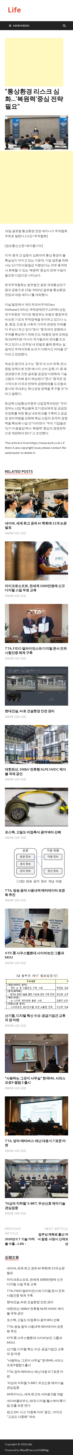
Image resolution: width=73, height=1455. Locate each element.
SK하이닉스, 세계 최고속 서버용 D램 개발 (35, 1394)
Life (14, 10)
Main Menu (21, 25)
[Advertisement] (34, 62)
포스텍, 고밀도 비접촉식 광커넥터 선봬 (33, 832)
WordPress (27, 1450)
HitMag (44, 1450)
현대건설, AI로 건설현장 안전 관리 (30, 711)
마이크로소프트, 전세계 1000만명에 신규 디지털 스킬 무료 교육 (35, 588)
